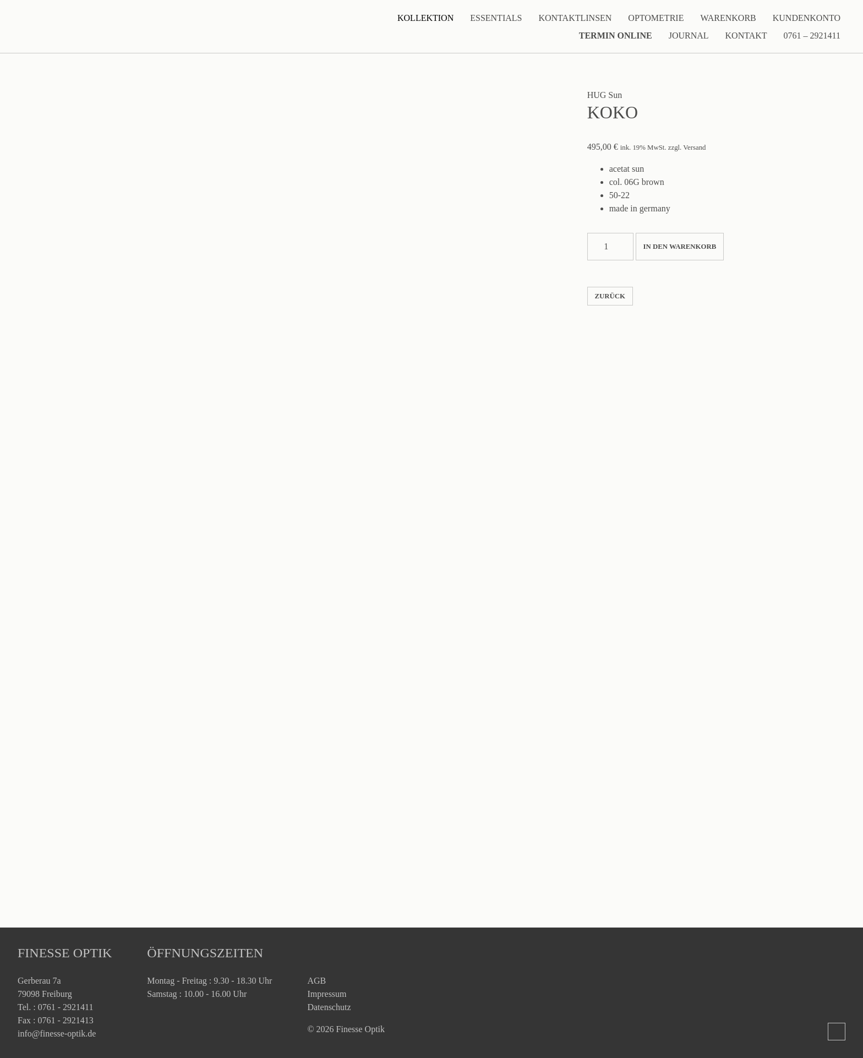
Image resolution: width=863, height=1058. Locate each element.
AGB (316, 980)
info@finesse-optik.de (57, 1033)
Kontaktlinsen (574, 18)
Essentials (496, 18)
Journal (689, 35)
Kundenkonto (806, 18)
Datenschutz (329, 1007)
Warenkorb (728, 18)
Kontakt (746, 35)
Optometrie (656, 18)
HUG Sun (604, 95)
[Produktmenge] (610, 246)
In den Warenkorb (680, 246)
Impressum (326, 994)
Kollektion (425, 18)
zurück (609, 296)
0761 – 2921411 (812, 35)
